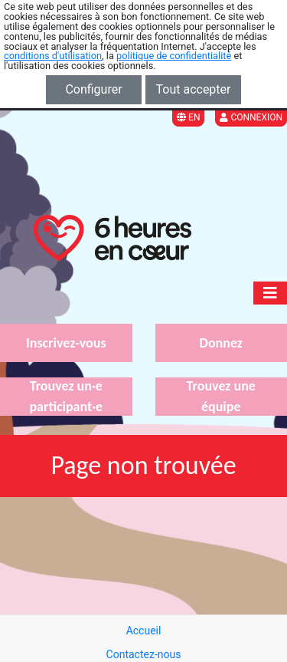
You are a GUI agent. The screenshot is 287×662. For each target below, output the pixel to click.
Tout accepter (193, 89)
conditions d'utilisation (53, 55)
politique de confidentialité (173, 55)
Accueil (143, 630)
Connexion (251, 117)
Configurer (93, 89)
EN (188, 117)
